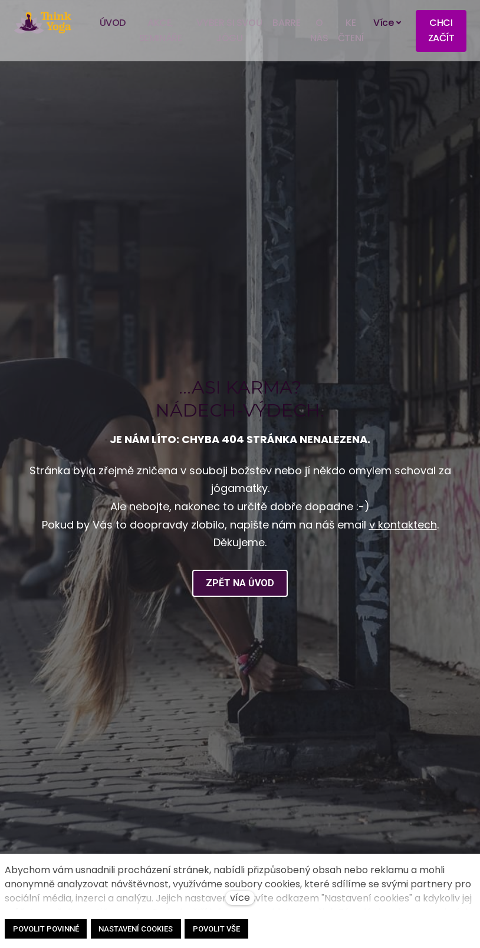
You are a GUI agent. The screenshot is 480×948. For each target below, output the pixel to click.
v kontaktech (403, 543)
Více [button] (388, 23)
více (240, 897)
